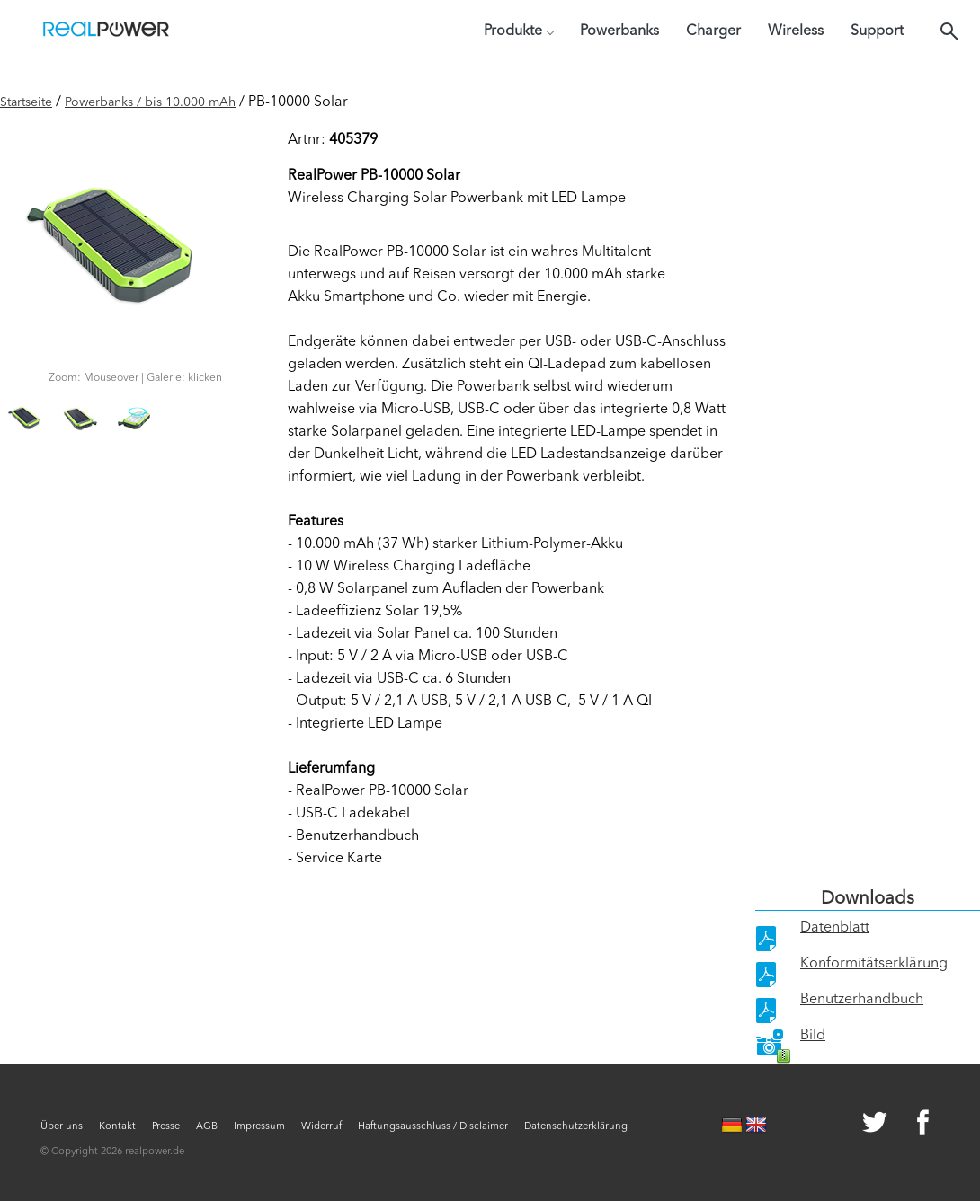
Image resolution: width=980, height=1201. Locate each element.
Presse (166, 1127)
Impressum (259, 1127)
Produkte (518, 31)
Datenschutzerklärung (576, 1127)
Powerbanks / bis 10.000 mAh (150, 102)
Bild (812, 1036)
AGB (207, 1127)
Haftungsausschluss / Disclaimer (433, 1127)
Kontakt (117, 1127)
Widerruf (321, 1127)
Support (877, 31)
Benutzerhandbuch (861, 1000)
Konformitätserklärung (874, 964)
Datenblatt (834, 928)
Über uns (61, 1127)
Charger (713, 31)
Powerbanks (619, 31)
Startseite (26, 102)
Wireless (796, 31)
